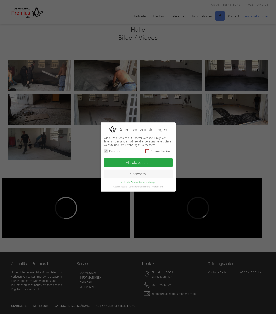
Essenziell (112, 150)
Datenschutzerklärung (139, 185)
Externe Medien (157, 150)
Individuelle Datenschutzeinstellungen (138, 181)
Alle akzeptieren (138, 161)
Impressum (157, 185)
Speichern (138, 172)
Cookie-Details (120, 185)
